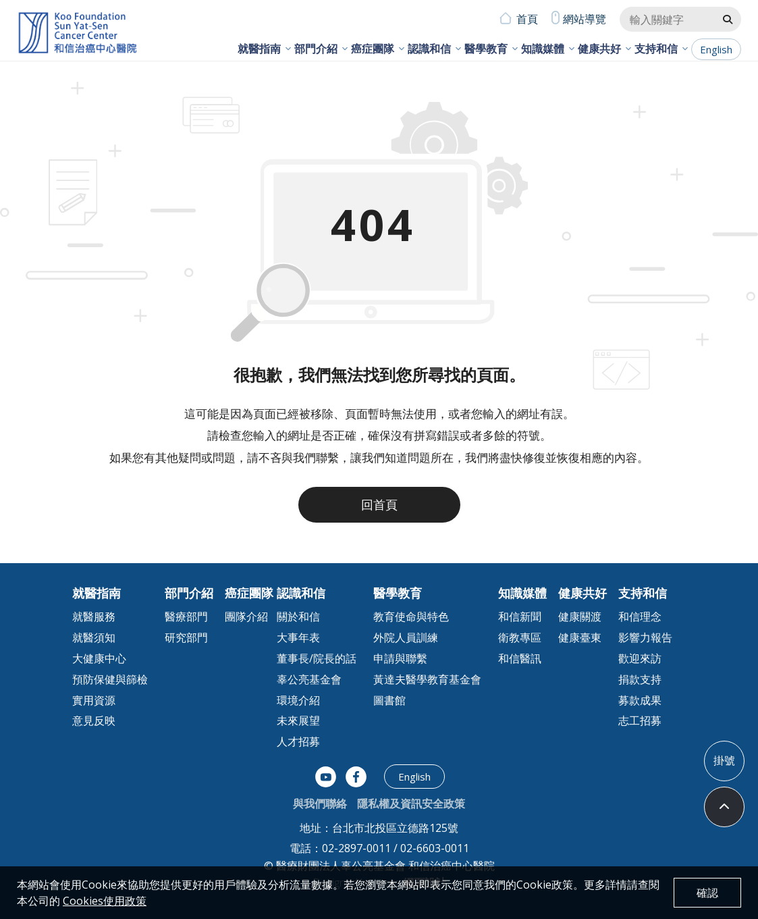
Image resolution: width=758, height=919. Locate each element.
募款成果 (639, 700)
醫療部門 (186, 616)
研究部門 (186, 637)
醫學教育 (486, 48)
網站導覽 (584, 18)
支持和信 (656, 48)
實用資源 (93, 700)
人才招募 (298, 741)
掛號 (724, 760)
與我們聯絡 (320, 803)
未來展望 (298, 720)
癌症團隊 (372, 48)
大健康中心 (99, 658)
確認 (707, 892)
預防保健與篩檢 (110, 679)
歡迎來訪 (639, 658)
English (716, 49)
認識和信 (429, 48)
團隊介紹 (246, 616)
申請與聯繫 (400, 658)
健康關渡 (579, 616)
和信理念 (639, 616)
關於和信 (298, 616)
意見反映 (93, 720)
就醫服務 (93, 616)
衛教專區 (519, 637)
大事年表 (298, 637)
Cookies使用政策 (104, 900)
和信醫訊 (519, 658)
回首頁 (379, 504)
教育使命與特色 (411, 616)
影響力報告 (645, 637)
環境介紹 (298, 700)
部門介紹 (315, 48)
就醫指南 (259, 48)
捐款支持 (639, 679)
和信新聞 (519, 616)
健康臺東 (579, 637)
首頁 (527, 18)
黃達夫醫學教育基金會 (427, 679)
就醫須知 (93, 637)
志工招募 (639, 720)
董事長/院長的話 (316, 658)
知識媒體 (542, 48)
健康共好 (599, 48)
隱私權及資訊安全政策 (411, 803)
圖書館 (389, 700)
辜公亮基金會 (309, 679)
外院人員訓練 (405, 637)
